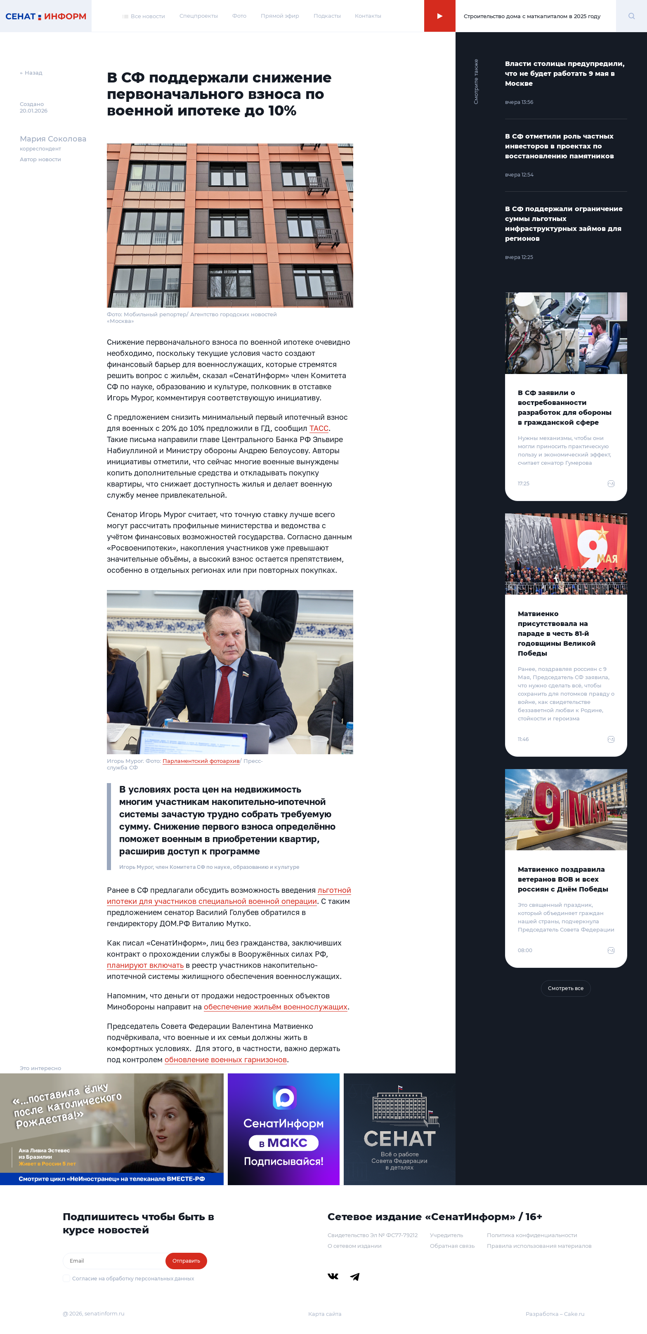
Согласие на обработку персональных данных (133, 1278)
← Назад (31, 72)
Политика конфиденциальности (532, 1235)
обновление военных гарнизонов (226, 1059)
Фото (239, 15)
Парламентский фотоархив (201, 761)
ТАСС (318, 428)
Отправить (186, 1261)
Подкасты (327, 15)
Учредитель (446, 1235)
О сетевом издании (355, 1245)
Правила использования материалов (539, 1245)
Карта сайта (325, 1313)
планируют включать (145, 964)
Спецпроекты (198, 15)
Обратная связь (452, 1245)
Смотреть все (566, 988)
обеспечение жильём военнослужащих (275, 1006)
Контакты (368, 15)
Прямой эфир (280, 15)
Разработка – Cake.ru (555, 1313)
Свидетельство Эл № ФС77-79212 (373, 1235)
